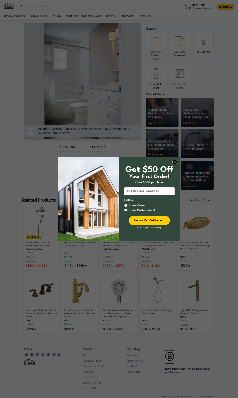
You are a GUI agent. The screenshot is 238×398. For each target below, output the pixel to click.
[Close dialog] (174, 162)
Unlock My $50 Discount (149, 220)
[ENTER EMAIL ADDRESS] (149, 191)
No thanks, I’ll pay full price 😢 (149, 228)
